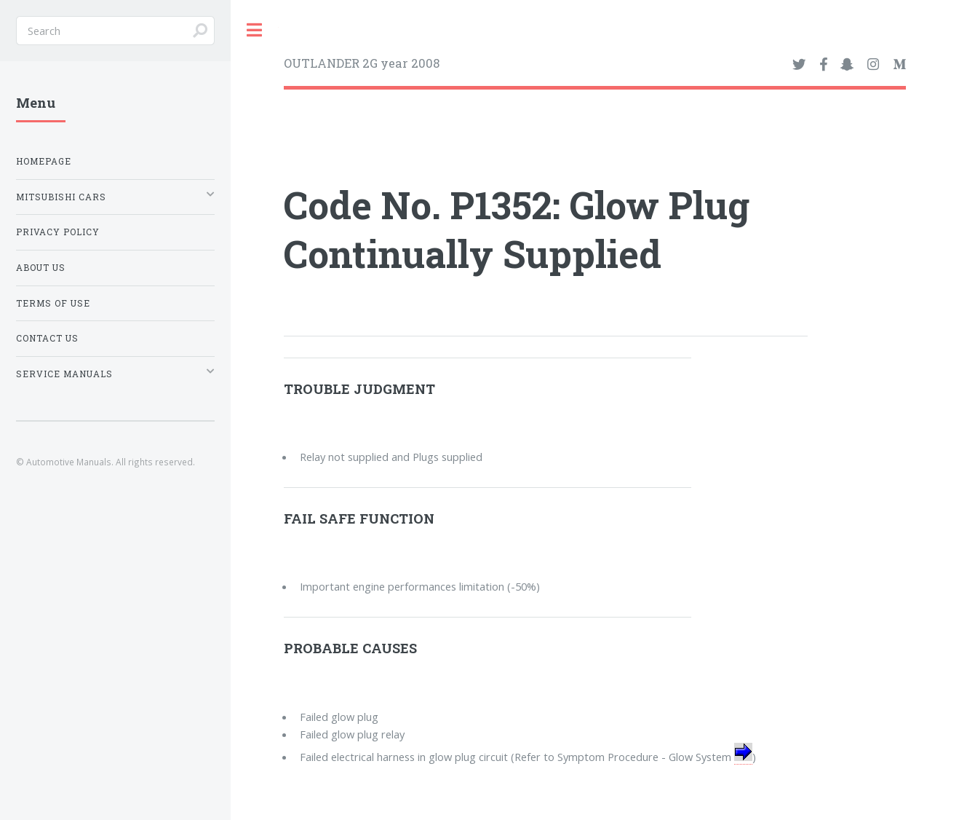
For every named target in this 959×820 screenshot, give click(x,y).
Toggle (255, 30)
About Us (40, 267)
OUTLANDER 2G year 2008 (361, 63)
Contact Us (47, 338)
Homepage (43, 161)
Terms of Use (53, 303)
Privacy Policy (58, 231)
